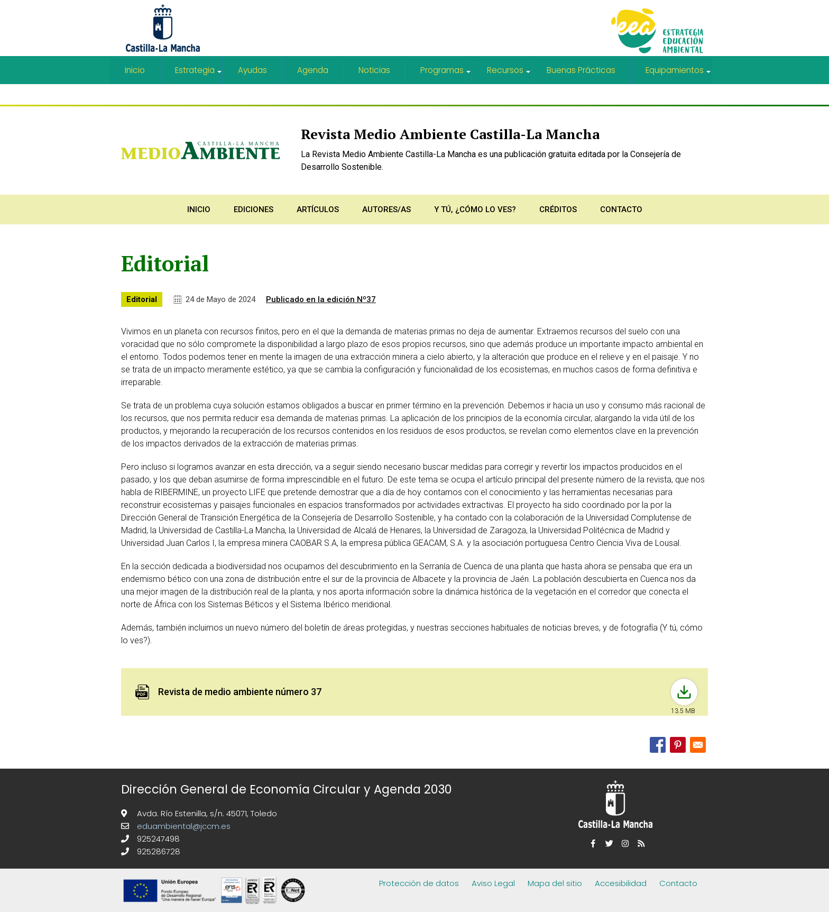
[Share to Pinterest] (678, 744)
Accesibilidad (621, 882)
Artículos (318, 208)
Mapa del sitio (555, 882)
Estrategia (198, 74)
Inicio (134, 70)
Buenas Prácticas (581, 70)
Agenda (313, 70)
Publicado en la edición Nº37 (321, 298)
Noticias (375, 70)
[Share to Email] (698, 744)
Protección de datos (419, 882)
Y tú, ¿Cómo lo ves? (475, 208)
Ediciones (253, 208)
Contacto (621, 208)
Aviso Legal (493, 882)
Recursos (509, 74)
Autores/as (386, 208)
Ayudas (253, 70)
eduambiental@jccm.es (183, 825)
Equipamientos (678, 74)
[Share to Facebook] (658, 744)
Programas (446, 74)
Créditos (558, 208)
